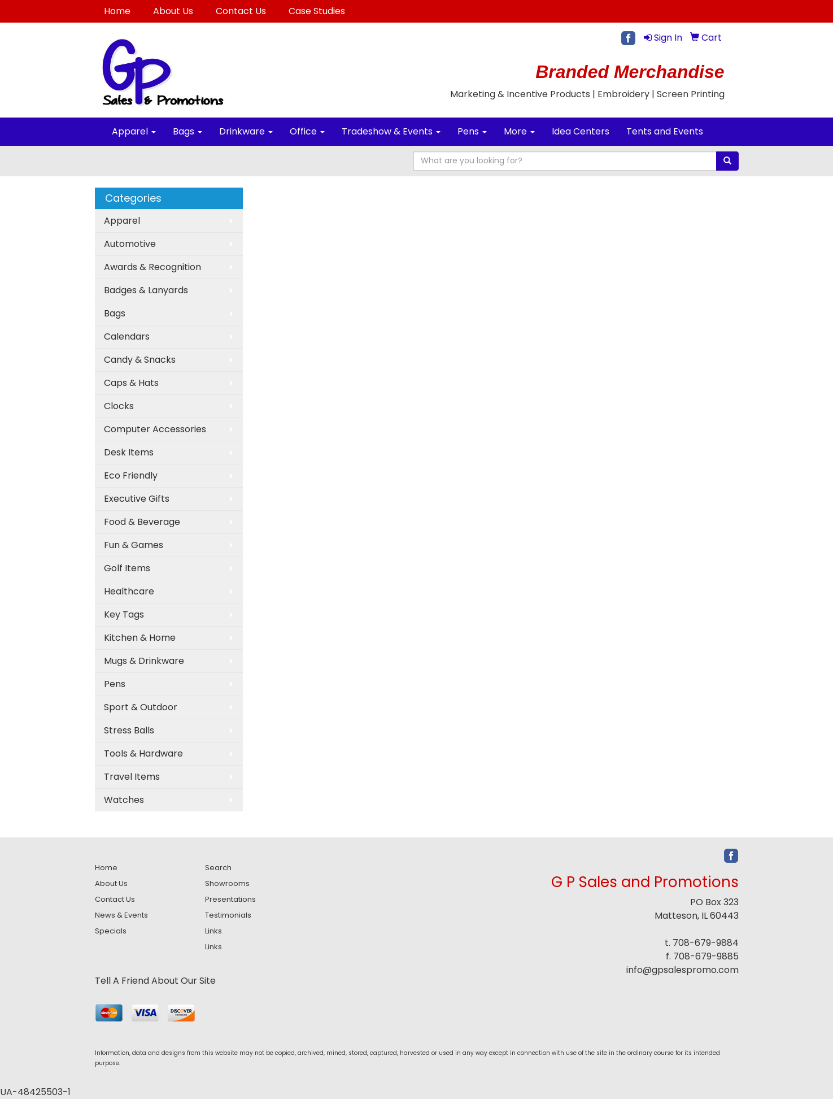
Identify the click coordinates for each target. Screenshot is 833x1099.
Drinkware (246, 131)
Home (117, 11)
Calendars (127, 336)
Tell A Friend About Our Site (155, 980)
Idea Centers (580, 131)
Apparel (134, 131)
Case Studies (317, 11)
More (519, 131)
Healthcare (129, 591)
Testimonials (228, 915)
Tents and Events (664, 131)
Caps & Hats (131, 382)
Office (307, 131)
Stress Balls (129, 730)
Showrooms (227, 883)
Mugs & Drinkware (144, 660)
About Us (173, 11)
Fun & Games (133, 544)
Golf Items (127, 568)
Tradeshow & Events (391, 131)
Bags (187, 131)
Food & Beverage (142, 521)
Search (218, 867)
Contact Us (241, 11)
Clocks (119, 405)
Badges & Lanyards (146, 290)
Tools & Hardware (143, 753)
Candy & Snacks (140, 359)
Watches (124, 799)
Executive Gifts (136, 498)
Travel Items (132, 776)
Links (213, 931)
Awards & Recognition (152, 266)
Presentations (230, 899)
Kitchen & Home (140, 637)
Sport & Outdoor (140, 707)
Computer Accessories (155, 429)
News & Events (121, 915)
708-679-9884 (706, 942)
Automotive (130, 243)
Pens (472, 131)
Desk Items (129, 452)
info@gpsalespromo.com (682, 969)
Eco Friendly (131, 475)
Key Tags (124, 614)
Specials (111, 931)
